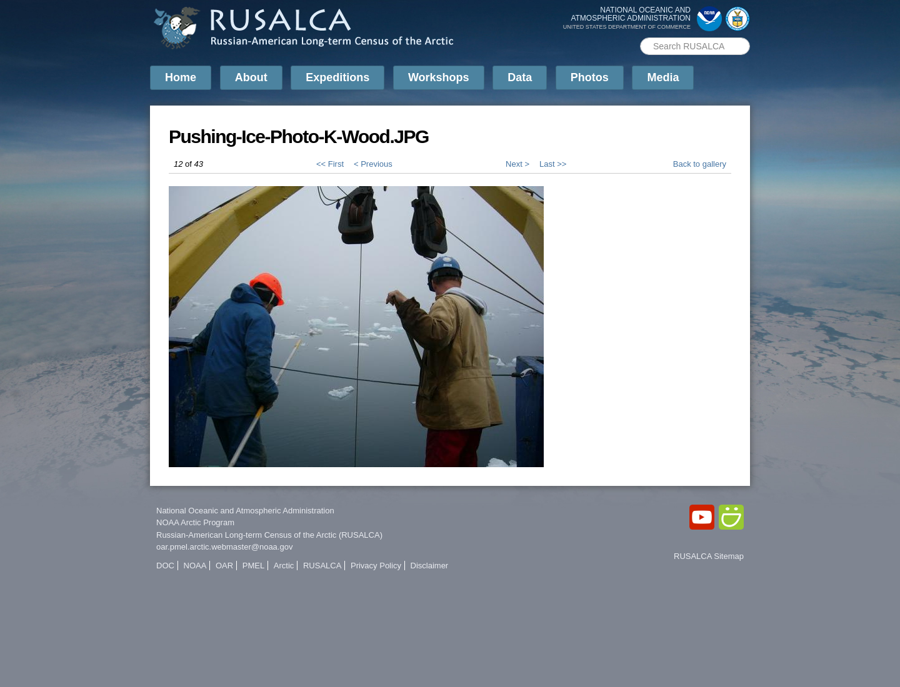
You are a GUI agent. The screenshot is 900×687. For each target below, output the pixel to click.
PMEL (253, 565)
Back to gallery (699, 164)
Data (520, 77)
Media (663, 77)
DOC (165, 565)
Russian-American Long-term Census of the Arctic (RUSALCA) (269, 535)
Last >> (552, 164)
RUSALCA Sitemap (709, 556)
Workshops (438, 77)
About (251, 77)
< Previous (373, 164)
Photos (590, 77)
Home (180, 77)
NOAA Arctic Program (195, 522)
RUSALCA (322, 565)
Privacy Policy (376, 565)
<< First (330, 164)
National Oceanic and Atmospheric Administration (245, 510)
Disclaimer (430, 565)
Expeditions (337, 77)
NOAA (195, 565)
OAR (224, 565)
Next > (517, 164)
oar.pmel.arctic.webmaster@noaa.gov (224, 546)
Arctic (284, 565)
